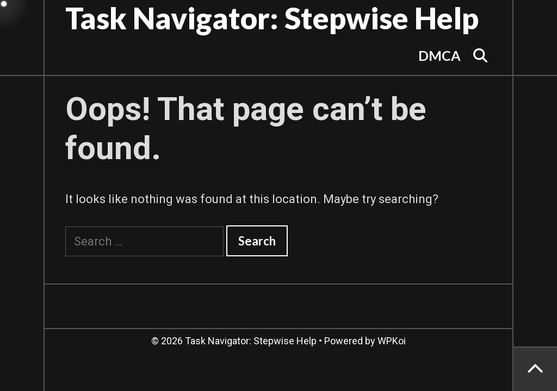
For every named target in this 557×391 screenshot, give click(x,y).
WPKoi (391, 340)
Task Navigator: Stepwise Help (272, 18)
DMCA (439, 55)
